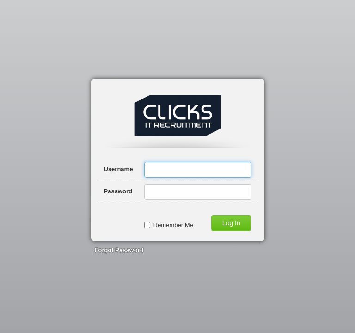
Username (118, 169)
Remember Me (168, 225)
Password (118, 191)
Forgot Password (119, 250)
